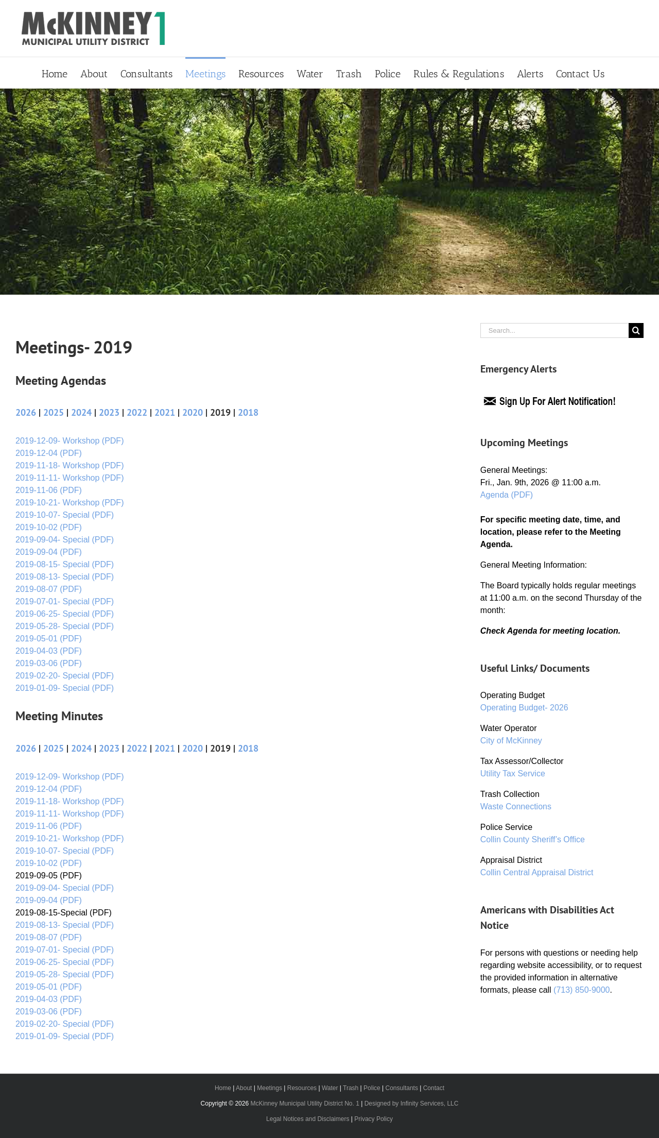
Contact (433, 1088)
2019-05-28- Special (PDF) (64, 626)
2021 (164, 412)
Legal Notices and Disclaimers (307, 1119)
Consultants (402, 1088)
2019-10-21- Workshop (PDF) (69, 502)
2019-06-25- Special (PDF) (64, 613)
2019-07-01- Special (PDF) (64, 601)
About (244, 1088)
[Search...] (554, 330)
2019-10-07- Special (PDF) (64, 515)
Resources (302, 1088)
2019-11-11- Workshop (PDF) (69, 477)
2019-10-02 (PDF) (48, 527)
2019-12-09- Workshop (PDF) (69, 440)
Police (371, 1088)
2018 (248, 412)
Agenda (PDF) (506, 494)
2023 (109, 412)
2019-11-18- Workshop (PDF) (69, 465)
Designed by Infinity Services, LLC (412, 1103)
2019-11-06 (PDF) (48, 490)
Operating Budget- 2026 (524, 707)
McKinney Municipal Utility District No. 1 (304, 1103)
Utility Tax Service (512, 773)
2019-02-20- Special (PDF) (64, 675)
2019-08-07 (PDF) (48, 589)
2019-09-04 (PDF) (48, 552)
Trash (350, 1088)
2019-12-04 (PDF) (48, 453)
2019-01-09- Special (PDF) (64, 688)
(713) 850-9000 (581, 990)
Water (330, 1088)
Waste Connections (515, 806)
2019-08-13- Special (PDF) (64, 576)
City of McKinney (511, 740)
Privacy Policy (373, 1119)
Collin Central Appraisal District (537, 872)
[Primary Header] (329, 192)
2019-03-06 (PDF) (48, 663)
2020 (192, 412)
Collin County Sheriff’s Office (532, 839)
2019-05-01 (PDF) (48, 638)
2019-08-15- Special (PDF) (64, 564)
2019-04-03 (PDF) (48, 651)
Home (223, 1088)
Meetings (269, 1088)
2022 (137, 412)
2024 (81, 412)
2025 (53, 412)
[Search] (636, 330)
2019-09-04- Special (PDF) (64, 539)
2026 (25, 412)
